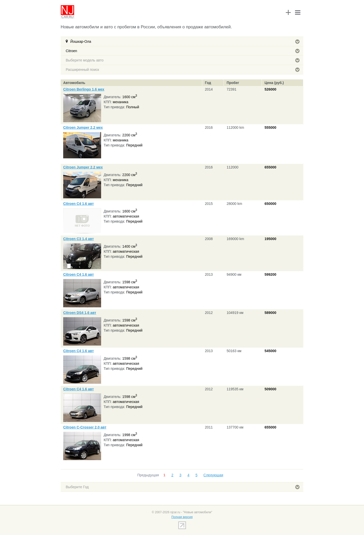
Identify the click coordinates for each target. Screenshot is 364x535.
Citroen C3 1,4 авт (78, 239)
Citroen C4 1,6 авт (78, 204)
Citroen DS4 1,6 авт (79, 313)
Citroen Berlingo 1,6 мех (83, 89)
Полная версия (182, 517)
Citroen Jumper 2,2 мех (83, 127)
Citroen (183, 50)
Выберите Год (183, 486)
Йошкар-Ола (185, 41)
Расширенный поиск (183, 69)
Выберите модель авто (183, 60)
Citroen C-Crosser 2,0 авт (84, 427)
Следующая (213, 475)
